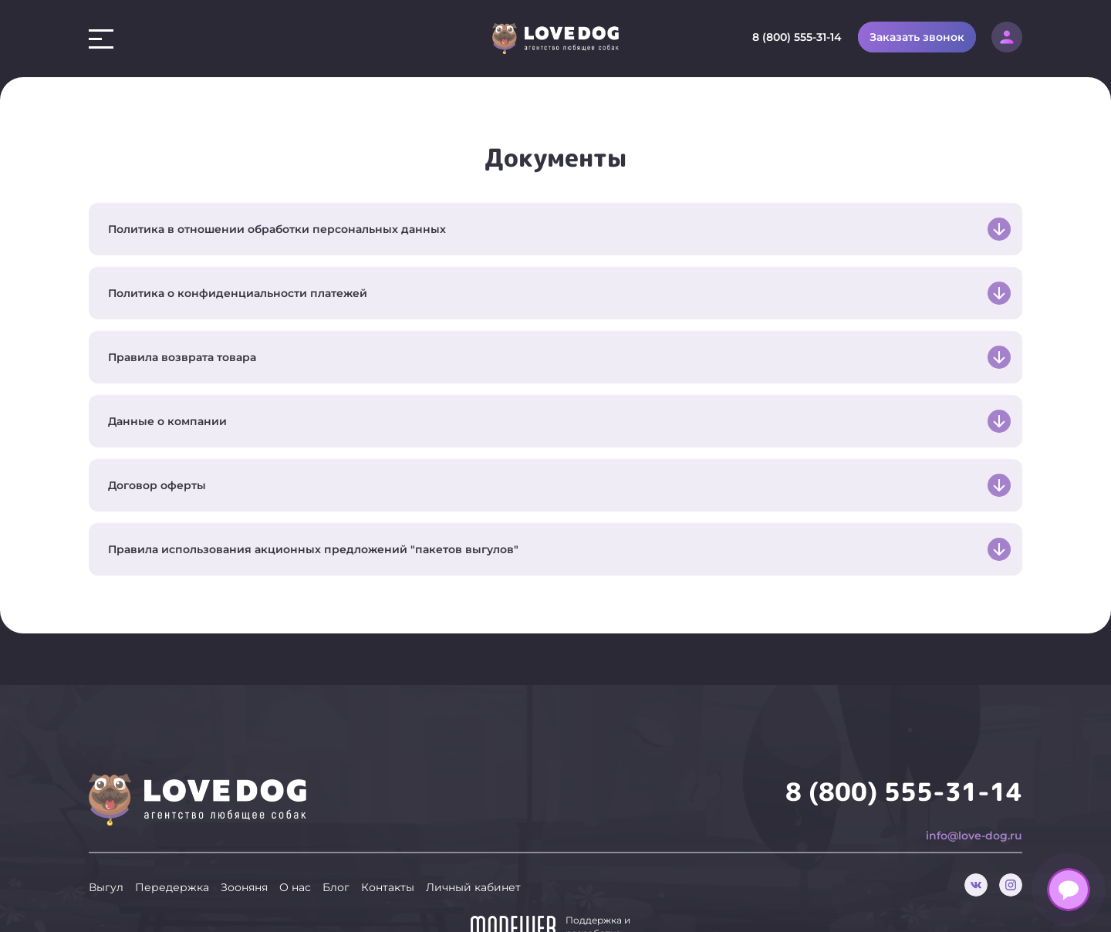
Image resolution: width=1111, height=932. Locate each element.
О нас (295, 862)
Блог (336, 862)
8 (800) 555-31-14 (797, 37)
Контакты (387, 862)
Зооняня (244, 862)
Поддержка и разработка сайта (598, 908)
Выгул (106, 862)
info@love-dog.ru (974, 810)
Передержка (172, 862)
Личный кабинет (473, 862)
